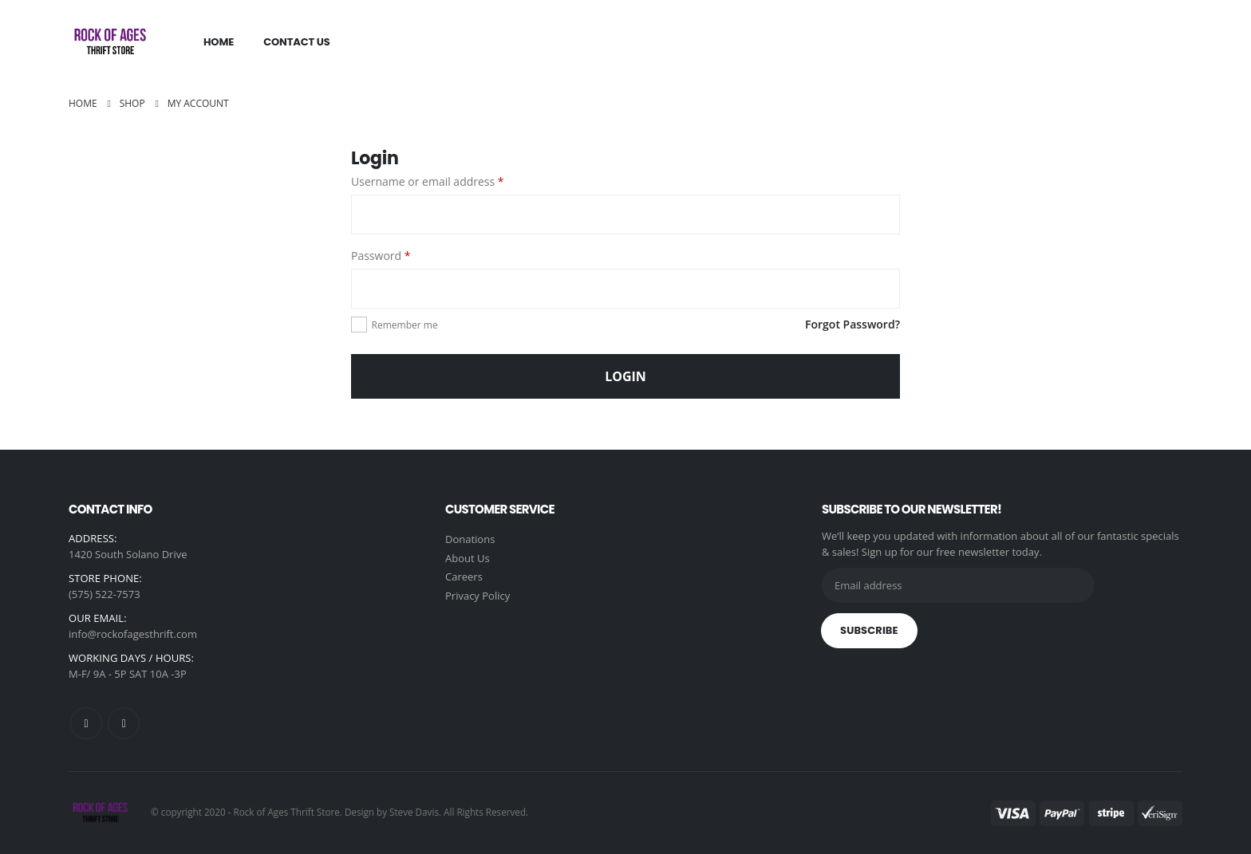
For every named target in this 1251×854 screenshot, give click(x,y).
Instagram (124, 723)
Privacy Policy (477, 597)
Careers (464, 578)
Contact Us (296, 41)
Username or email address (427, 181)
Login (625, 376)
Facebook (86, 723)
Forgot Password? (852, 324)
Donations (470, 540)
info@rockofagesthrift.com (133, 634)
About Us (467, 559)
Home (218, 41)
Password (380, 255)
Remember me (405, 325)
